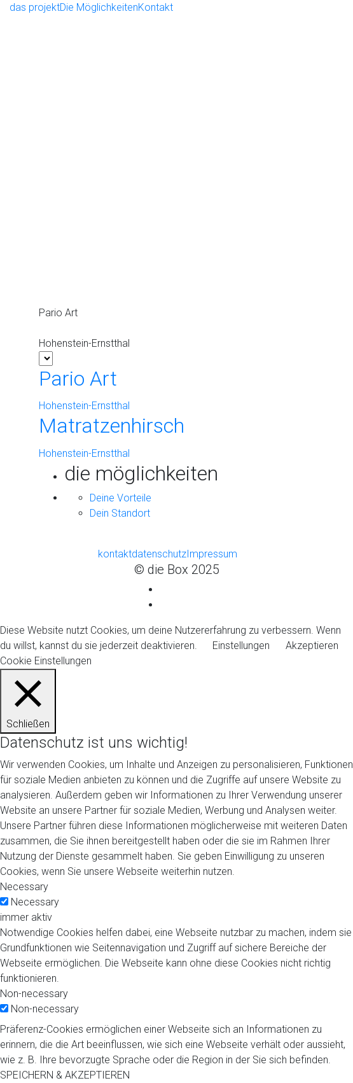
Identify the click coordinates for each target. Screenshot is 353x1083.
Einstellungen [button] (241, 645)
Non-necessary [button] (34, 994)
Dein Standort (120, 513)
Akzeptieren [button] (312, 645)
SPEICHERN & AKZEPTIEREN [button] (65, 1075)
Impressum (211, 554)
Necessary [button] (24, 887)
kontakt (115, 554)
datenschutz (159, 554)
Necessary (35, 902)
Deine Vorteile (120, 498)
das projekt (35, 7)
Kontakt (155, 7)
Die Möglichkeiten (99, 7)
